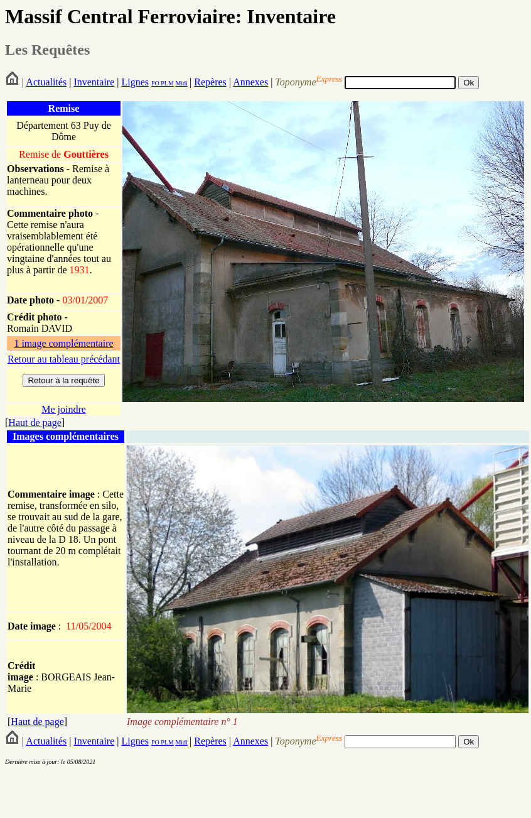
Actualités (46, 82)
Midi (181, 83)
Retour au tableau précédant (64, 359)
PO (155, 83)
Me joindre (63, 409)
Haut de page (34, 422)
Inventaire (93, 82)
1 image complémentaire (63, 343)
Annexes (250, 82)
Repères (210, 82)
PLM (166, 83)
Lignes (135, 82)
